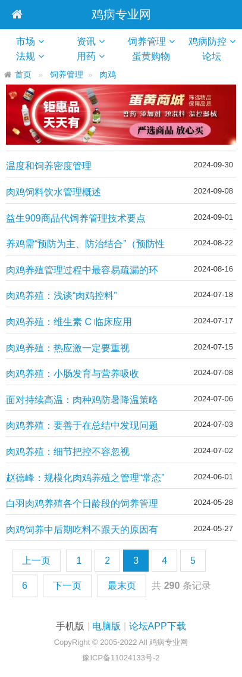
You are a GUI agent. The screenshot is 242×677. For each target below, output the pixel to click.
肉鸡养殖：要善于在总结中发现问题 (82, 425)
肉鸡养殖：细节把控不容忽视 (68, 452)
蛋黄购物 (156, 56)
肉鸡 (107, 74)
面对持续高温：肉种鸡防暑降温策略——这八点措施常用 (82, 400)
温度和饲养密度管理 (49, 166)
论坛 (216, 56)
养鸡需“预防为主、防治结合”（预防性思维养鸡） (85, 244)
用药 (86, 56)
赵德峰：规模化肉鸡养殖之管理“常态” (85, 478)
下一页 (67, 586)
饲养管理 (147, 41)
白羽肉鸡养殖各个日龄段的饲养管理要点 (82, 504)
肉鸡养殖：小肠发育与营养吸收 (72, 374)
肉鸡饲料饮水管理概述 (53, 192)
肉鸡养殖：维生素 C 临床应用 (69, 322)
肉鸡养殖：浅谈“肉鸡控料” (61, 296)
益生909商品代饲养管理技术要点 (76, 218)
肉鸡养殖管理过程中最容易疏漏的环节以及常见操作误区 (82, 270)
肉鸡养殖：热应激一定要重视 (68, 348)
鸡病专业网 (121, 14)
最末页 (122, 586)
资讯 (86, 41)
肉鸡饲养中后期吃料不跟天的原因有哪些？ (82, 530)
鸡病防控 (207, 41)
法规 (25, 56)
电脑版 (106, 626)
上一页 (36, 561)
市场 (25, 41)
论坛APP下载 (157, 626)
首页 (23, 74)
